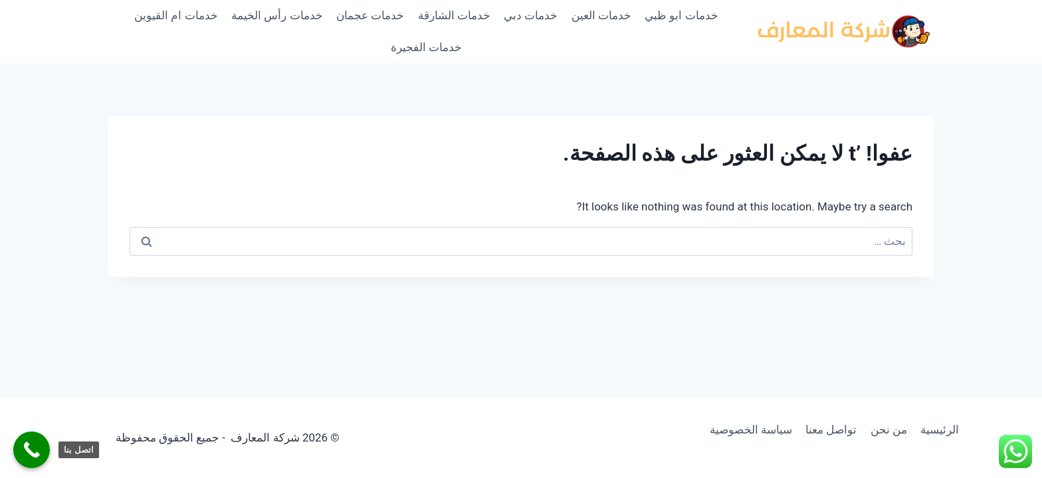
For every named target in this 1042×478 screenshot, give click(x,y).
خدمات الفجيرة (426, 47)
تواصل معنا (831, 429)
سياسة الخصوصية (751, 429)
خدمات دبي (531, 15)
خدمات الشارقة (454, 15)
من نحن (889, 429)
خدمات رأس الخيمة (276, 15)
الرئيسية (939, 429)
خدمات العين (601, 15)
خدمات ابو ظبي (681, 15)
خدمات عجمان (370, 15)
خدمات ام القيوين (175, 15)
